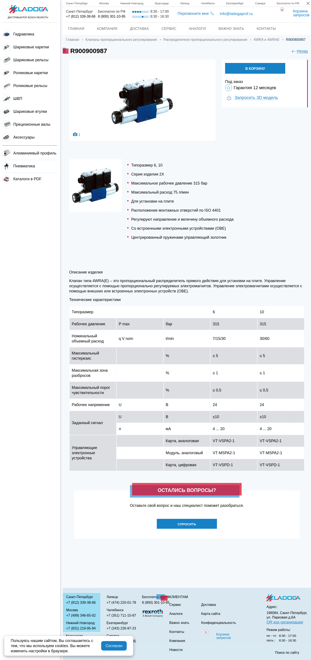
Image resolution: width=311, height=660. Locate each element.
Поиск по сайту (287, 652)
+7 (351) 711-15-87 (121, 615)
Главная (74, 29)
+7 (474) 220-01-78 (121, 602)
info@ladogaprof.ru (236, 14)
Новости (176, 650)
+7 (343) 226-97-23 (121, 628)
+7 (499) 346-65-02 (81, 615)
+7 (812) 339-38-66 (80, 16)
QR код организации (285, 622)
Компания (106, 29)
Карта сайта (210, 614)
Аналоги (197, 29)
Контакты (268, 29)
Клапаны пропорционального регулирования (121, 39)
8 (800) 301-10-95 (111, 16)
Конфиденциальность (218, 623)
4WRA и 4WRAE (266, 39)
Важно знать (232, 29)
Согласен (113, 646)
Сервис (168, 29)
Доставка (138, 29)
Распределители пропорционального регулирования (205, 39)
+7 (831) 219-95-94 (81, 628)
